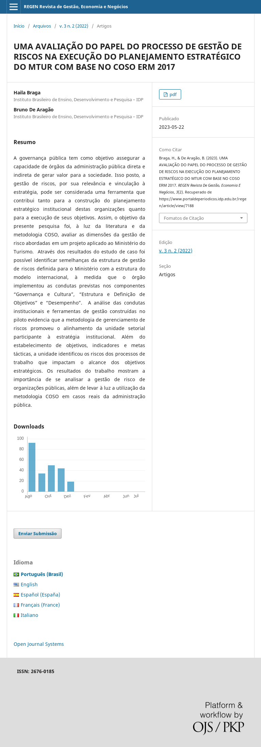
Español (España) (40, 594)
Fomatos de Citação (184, 218)
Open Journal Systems (39, 644)
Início (19, 26)
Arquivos (42, 26)
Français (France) (40, 605)
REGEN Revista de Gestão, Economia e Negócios (76, 6)
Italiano (29, 615)
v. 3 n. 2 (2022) (73, 26)
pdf (172, 94)
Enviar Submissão (37, 533)
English (29, 584)
